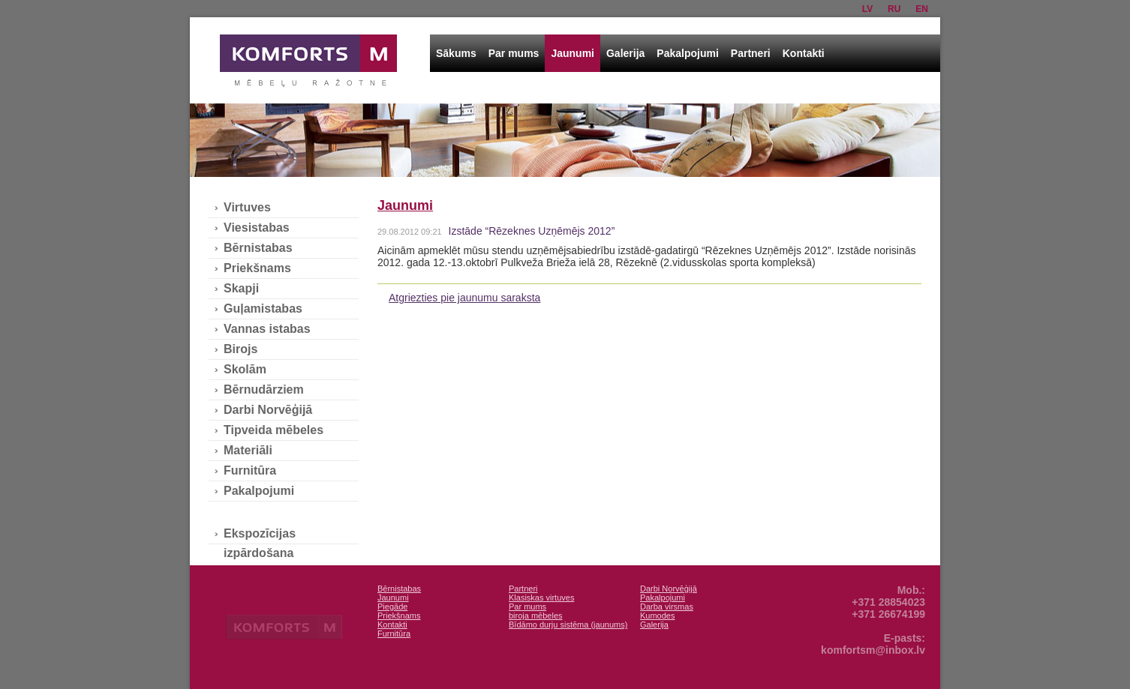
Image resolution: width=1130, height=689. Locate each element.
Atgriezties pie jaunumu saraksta (464, 298)
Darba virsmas (666, 606)
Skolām (245, 369)
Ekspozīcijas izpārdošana (260, 535)
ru (894, 9)
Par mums (513, 53)
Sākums (456, 53)
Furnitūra (250, 470)
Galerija (625, 53)
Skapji (241, 288)
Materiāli (248, 450)
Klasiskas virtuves (541, 597)
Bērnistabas (258, 247)
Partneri (751, 53)
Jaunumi (572, 53)
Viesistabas (257, 227)
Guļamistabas (263, 308)
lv (867, 9)
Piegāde (392, 606)
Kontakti (804, 53)
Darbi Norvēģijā (268, 409)
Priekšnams (257, 268)
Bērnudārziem (264, 389)
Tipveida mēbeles (273, 430)
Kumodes (657, 615)
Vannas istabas (267, 328)
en (921, 9)
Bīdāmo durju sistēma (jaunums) (568, 624)
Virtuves (247, 207)
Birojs (240, 349)
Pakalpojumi (687, 53)
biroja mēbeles (536, 615)
